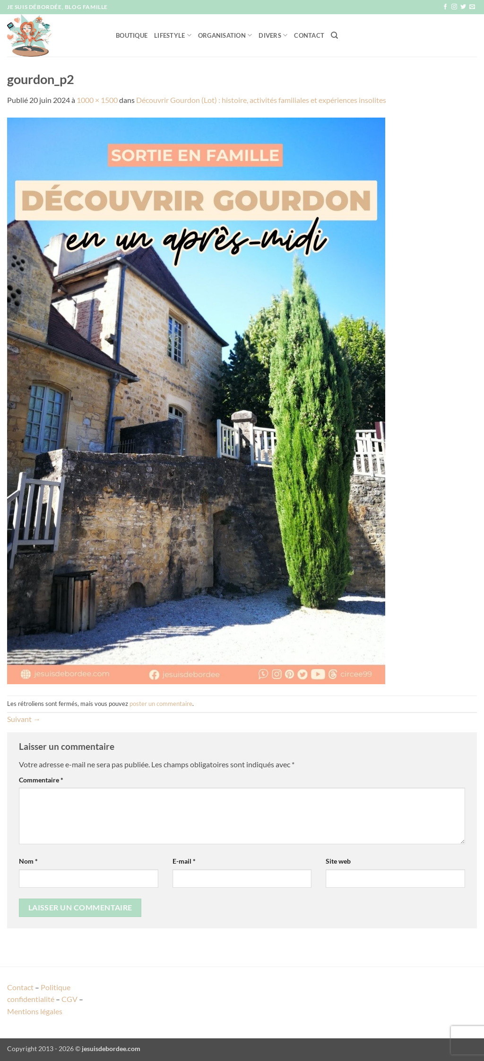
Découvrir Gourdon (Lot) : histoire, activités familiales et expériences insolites (261, 99)
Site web (338, 861)
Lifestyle (172, 35)
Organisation (225, 35)
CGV (69, 998)
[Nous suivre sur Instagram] (454, 7)
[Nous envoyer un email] (472, 7)
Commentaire (41, 780)
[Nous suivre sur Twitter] (463, 7)
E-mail (184, 861)
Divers (273, 35)
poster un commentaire (161, 703)
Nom (28, 861)
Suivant (24, 718)
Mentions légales (34, 1011)
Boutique (131, 35)
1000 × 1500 (97, 99)
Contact (309, 35)
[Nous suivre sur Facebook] (445, 7)
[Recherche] (334, 35)
